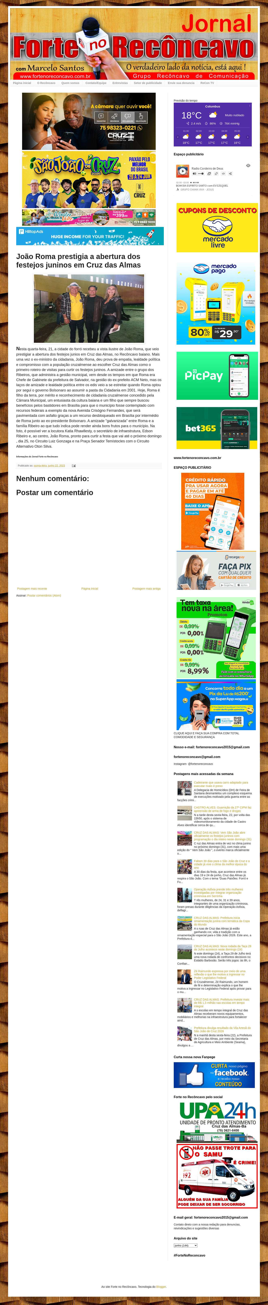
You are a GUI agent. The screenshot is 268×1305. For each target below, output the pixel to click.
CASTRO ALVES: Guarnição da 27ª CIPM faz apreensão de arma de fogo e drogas (223, 809)
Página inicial (22, 83)
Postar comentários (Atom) (44, 595)
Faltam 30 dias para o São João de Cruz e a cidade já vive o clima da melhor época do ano (222, 864)
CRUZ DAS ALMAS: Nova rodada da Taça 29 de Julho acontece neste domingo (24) (222, 948)
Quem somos (70, 83)
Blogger (161, 1286)
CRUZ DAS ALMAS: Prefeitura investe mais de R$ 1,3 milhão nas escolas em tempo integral (221, 1003)
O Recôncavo (46, 83)
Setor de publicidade (148, 83)
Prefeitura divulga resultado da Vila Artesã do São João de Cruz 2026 (222, 1029)
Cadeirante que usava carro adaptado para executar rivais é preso (221, 784)
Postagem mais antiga (146, 588)
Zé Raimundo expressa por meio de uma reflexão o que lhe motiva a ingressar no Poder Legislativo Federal (219, 975)
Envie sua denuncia (181, 83)
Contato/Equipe (96, 83)
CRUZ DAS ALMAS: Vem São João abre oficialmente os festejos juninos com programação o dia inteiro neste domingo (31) (222, 836)
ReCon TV (207, 83)
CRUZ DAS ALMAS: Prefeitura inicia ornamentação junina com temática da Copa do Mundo (222, 921)
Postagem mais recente (32, 588)
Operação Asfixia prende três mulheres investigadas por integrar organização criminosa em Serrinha (218, 893)
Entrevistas (120, 83)
